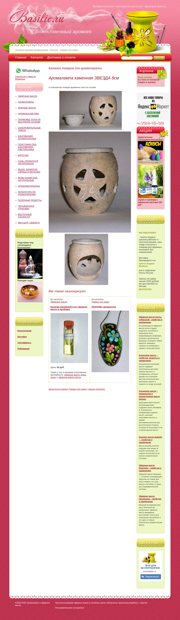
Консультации (25, 331)
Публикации (24, 349)
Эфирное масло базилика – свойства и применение (150, 468)
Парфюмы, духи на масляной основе (29, 120)
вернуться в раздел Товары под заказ (68, 389)
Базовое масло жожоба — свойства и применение (150, 440)
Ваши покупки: (145, 77)
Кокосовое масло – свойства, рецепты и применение (149, 358)
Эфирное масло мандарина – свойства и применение (150, 499)
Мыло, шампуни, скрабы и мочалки (29, 170)
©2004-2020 (20, 603)
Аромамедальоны (29, 186)
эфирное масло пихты (70, 377)
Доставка (22, 337)
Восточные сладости (25, 215)
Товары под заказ (100, 302)
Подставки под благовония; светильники (27, 147)
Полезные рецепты (30, 200)
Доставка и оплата (61, 57)
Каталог (37, 57)
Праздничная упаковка (26, 207)
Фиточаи (23, 155)
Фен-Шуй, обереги (29, 222)
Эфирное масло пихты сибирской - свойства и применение (150, 320)
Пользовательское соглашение (69, 608)
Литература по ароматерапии (27, 193)
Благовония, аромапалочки (27, 137)
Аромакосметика (28, 113)
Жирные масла (27, 108)
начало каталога (96, 389)
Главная (21, 57)
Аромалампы (26, 102)
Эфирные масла (27, 96)
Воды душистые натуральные (28, 179)
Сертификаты (24, 343)
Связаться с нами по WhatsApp (27, 76)
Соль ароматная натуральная (28, 162)
